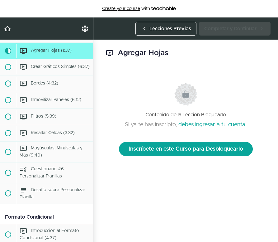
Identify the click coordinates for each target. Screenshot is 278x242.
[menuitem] (85, 28)
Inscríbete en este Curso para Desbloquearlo (186, 149)
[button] (8, 28)
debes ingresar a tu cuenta (211, 125)
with (139, 9)
